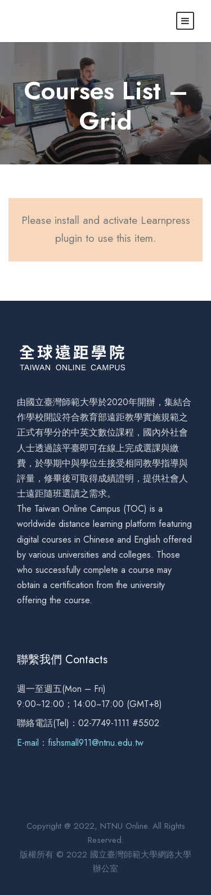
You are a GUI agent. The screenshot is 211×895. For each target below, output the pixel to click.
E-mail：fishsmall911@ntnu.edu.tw (80, 742)
